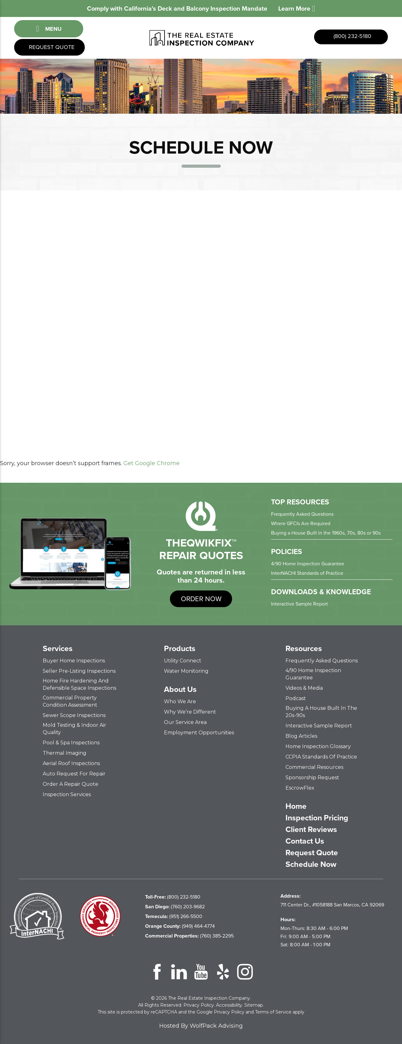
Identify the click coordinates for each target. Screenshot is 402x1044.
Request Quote (50, 47)
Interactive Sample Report (299, 603)
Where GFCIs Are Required (300, 523)
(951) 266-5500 (173, 916)
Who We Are (180, 701)
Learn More (296, 8)
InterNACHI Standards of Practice (307, 573)
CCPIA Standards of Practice (321, 757)
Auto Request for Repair (74, 774)
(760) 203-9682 (175, 906)
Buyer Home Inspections (74, 661)
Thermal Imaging (64, 753)
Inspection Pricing (316, 818)
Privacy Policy (198, 1005)
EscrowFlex (299, 788)
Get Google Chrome (151, 463)
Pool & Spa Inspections (71, 743)
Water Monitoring (186, 671)
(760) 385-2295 (189, 935)
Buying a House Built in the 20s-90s (321, 711)
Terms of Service (273, 1012)
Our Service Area (185, 722)
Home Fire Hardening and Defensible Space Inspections (79, 684)
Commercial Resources (314, 767)
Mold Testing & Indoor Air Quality (74, 728)
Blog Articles (301, 736)
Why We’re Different (190, 712)
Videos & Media (304, 688)
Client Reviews (311, 829)
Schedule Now (310, 864)
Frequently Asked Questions (302, 514)
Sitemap (253, 1005)
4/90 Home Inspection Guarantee (307, 563)
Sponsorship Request (312, 777)
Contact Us (304, 841)
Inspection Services (67, 794)
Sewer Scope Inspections (74, 715)
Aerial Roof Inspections (71, 763)
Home (296, 806)
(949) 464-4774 (180, 926)
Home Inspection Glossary (318, 746)
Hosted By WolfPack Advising (201, 1025)
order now (201, 599)
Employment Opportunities (199, 733)
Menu (49, 29)
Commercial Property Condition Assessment (70, 701)
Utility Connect (182, 661)
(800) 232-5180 (351, 36)
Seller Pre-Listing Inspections (79, 671)
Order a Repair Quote (70, 784)
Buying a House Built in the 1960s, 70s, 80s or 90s (326, 532)
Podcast (295, 698)
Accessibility (229, 1005)
